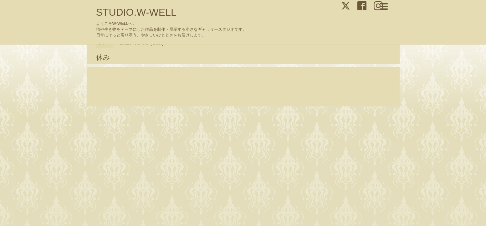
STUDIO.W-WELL (136, 12)
